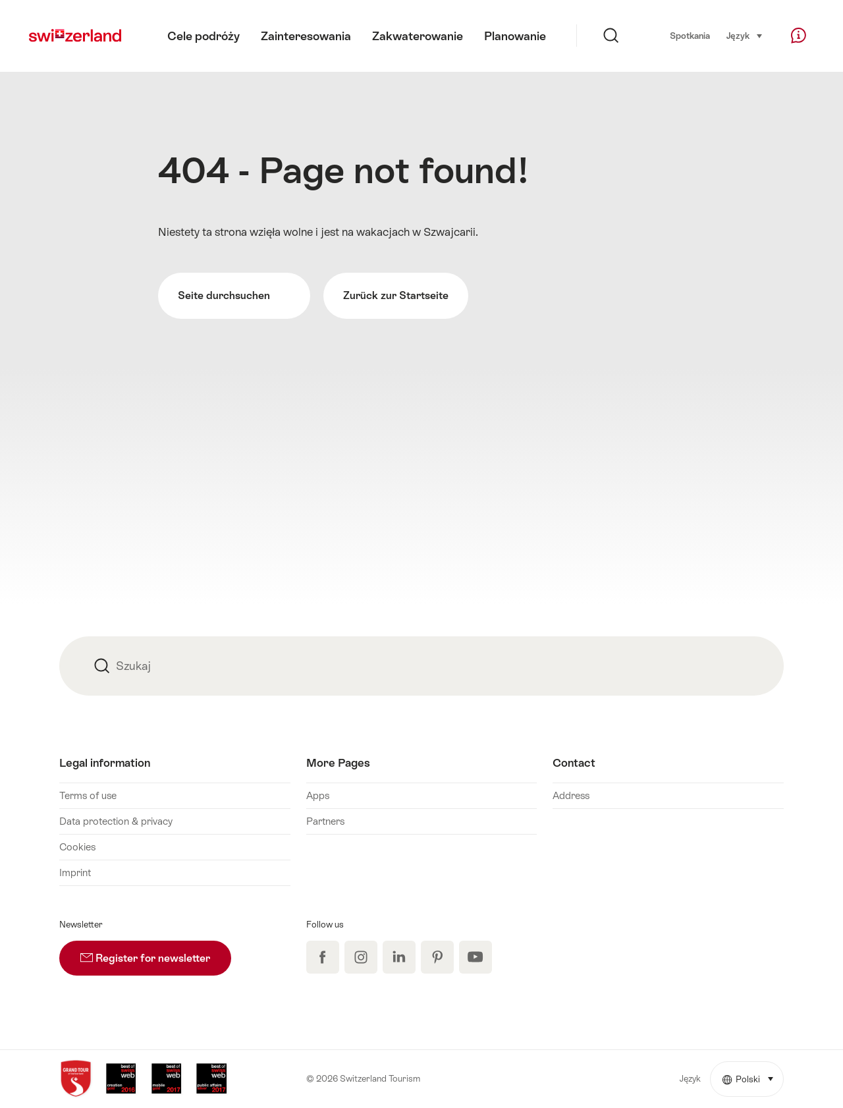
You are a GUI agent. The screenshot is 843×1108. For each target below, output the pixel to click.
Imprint (75, 872)
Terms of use (88, 795)
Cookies (77, 846)
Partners (325, 821)
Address (571, 795)
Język (744, 35)
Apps (317, 795)
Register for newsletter (155, 952)
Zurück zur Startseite (396, 295)
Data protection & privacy (116, 821)
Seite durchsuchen (234, 296)
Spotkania (690, 36)
